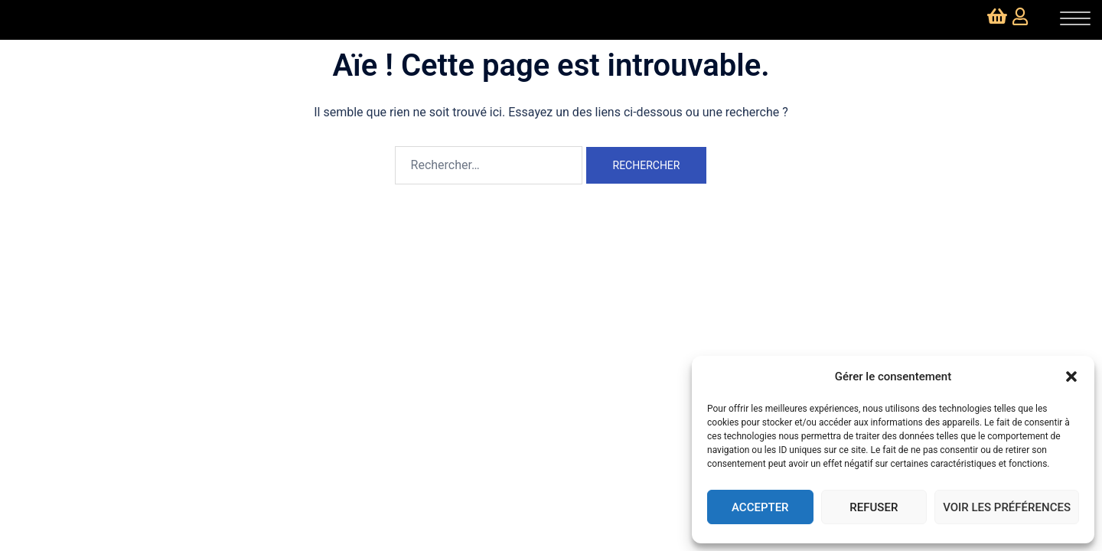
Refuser (873, 507)
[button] (1071, 376)
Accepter (760, 507)
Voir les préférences (1007, 507)
